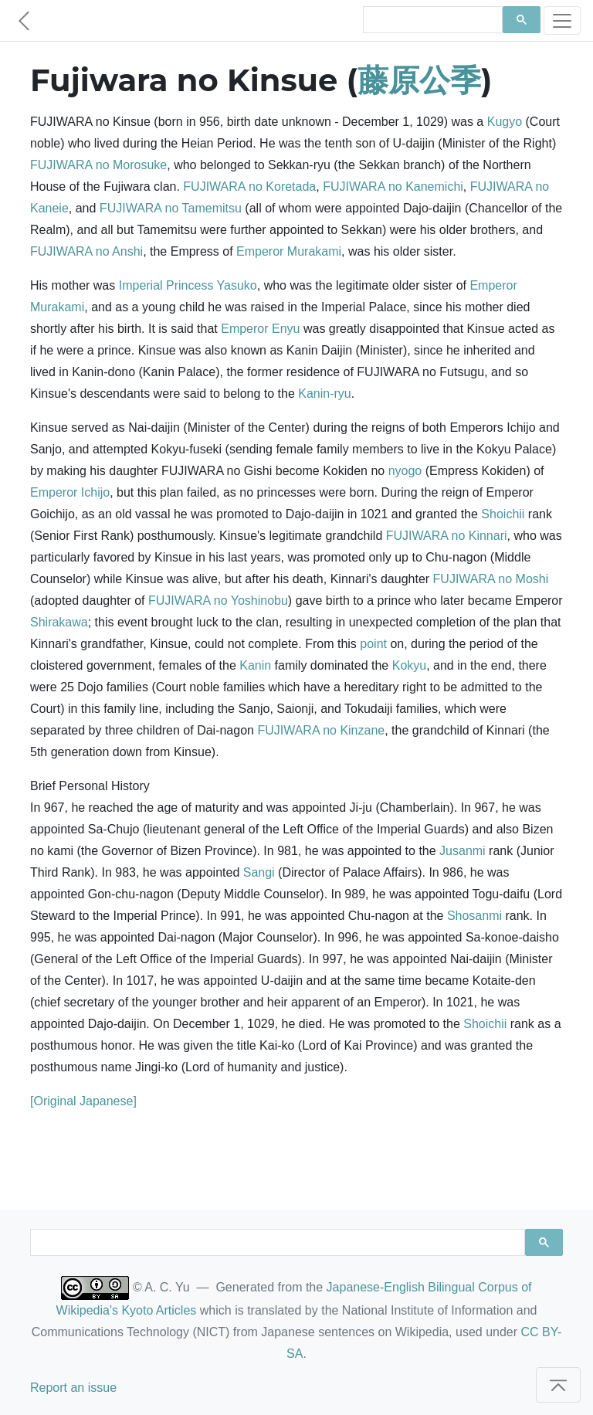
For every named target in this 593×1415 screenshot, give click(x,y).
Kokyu (409, 665)
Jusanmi (462, 850)
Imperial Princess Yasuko (188, 285)
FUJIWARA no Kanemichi (393, 186)
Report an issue (73, 1387)
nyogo (405, 470)
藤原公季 (419, 80)
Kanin (255, 665)
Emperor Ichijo (70, 492)
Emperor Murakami (288, 251)
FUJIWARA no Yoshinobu (218, 600)
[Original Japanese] (83, 1101)
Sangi (259, 872)
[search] (431, 20)
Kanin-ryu (324, 393)
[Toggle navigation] (562, 20)
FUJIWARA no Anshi (86, 251)
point (373, 643)
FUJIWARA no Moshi (491, 578)
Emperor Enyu (260, 328)
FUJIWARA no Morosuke (98, 164)
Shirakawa (59, 622)
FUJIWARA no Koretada (249, 186)
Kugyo (504, 121)
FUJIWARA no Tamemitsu (171, 208)
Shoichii (502, 514)
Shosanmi (474, 915)
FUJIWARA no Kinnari (446, 535)
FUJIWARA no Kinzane (321, 730)
